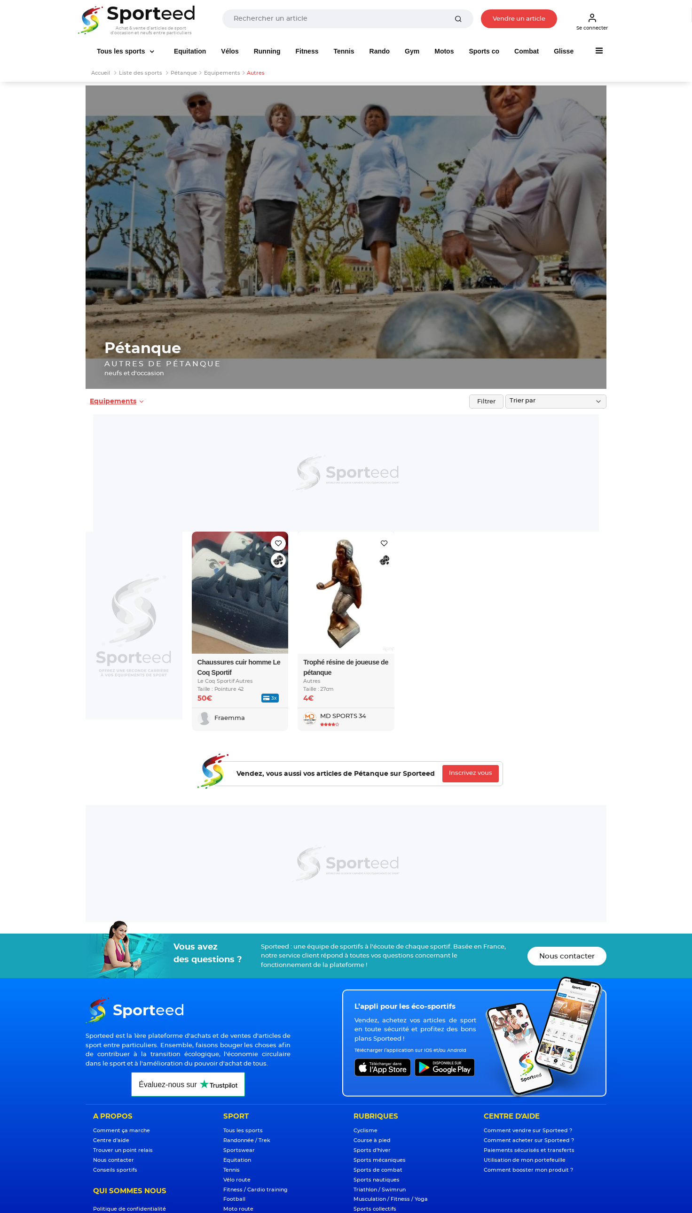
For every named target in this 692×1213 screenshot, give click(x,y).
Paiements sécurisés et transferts (529, 1150)
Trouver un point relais (123, 1150)
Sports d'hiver (372, 1150)
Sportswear (239, 1150)
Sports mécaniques (380, 1160)
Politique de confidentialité (129, 1209)
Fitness (306, 51)
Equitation (190, 51)
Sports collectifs (375, 1209)
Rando (380, 51)
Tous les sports (122, 51)
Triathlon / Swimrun (380, 1189)
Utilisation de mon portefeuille (525, 1160)
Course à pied (372, 1140)
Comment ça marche (121, 1130)
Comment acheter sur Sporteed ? (529, 1140)
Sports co (484, 51)
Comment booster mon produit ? (528, 1170)
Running (267, 51)
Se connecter (592, 22)
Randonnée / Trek (246, 1140)
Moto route (238, 1209)
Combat (526, 51)
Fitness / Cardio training (255, 1189)
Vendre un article (519, 19)
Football (234, 1199)
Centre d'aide (111, 1140)
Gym (412, 51)
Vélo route (237, 1179)
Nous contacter (567, 956)
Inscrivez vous (470, 773)
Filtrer (486, 402)
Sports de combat (378, 1170)
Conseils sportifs (115, 1170)
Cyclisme (365, 1130)
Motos (444, 51)
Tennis (343, 51)
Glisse (564, 51)
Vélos (229, 51)
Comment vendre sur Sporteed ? (528, 1130)
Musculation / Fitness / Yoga (391, 1199)
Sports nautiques (377, 1179)
